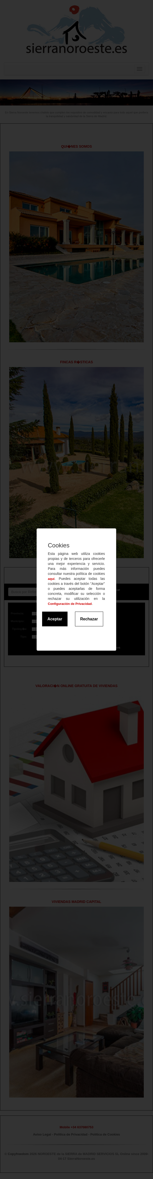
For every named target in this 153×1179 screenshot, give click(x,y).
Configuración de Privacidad (70, 604)
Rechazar (89, 619)
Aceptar (54, 619)
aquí (51, 579)
